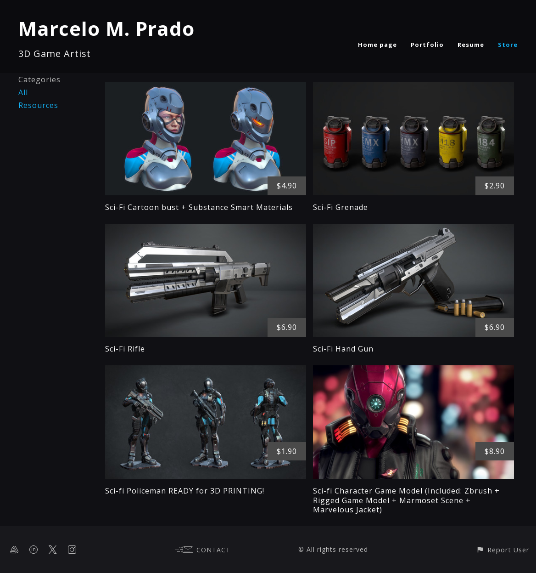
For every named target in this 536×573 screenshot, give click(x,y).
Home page (377, 44)
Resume (471, 44)
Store (508, 44)
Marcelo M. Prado (106, 28)
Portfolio (427, 44)
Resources (38, 105)
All (23, 92)
